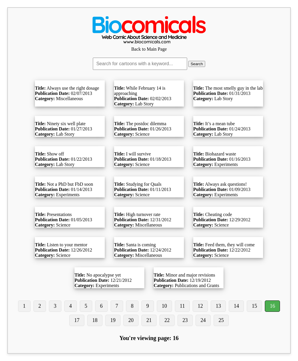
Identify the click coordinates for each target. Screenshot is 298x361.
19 (113, 320)
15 (254, 306)
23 (185, 320)
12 (200, 306)
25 (221, 320)
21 (149, 320)
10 (164, 306)
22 (167, 320)
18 (94, 320)
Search (197, 64)
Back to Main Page (149, 46)
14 (236, 306)
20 (131, 320)
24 (203, 320)
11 (182, 306)
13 (218, 306)
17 (76, 320)
